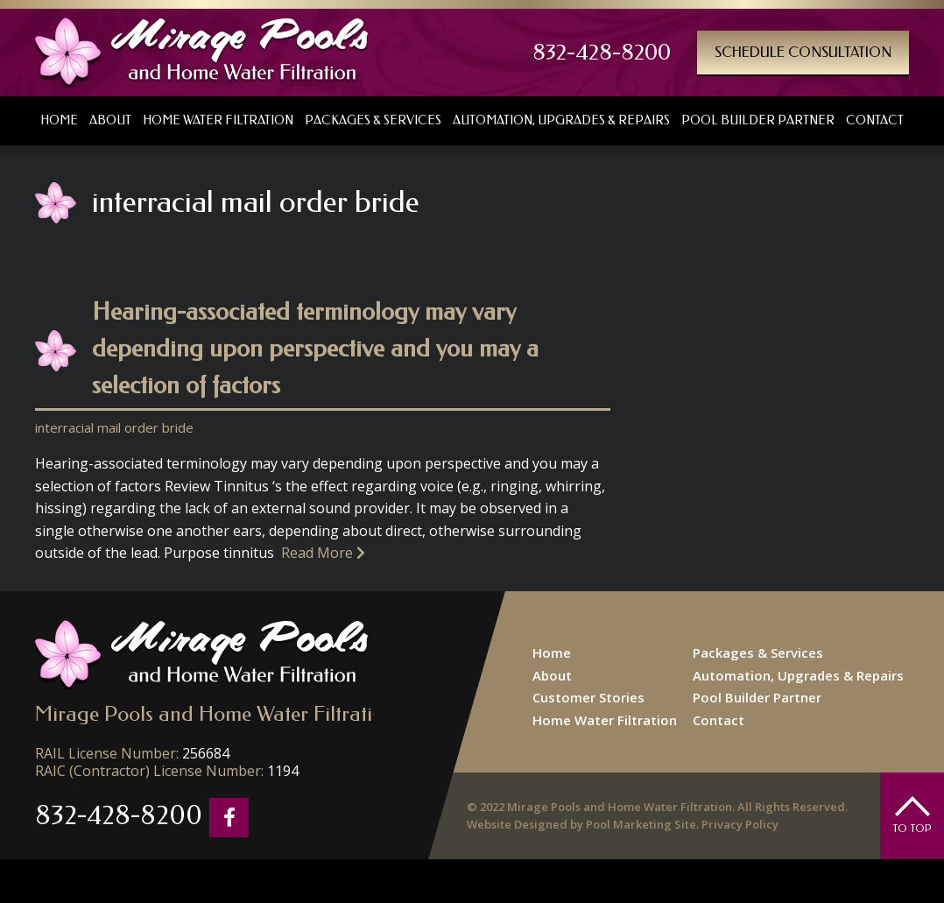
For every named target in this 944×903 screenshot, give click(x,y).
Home (551, 652)
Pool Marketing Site (641, 824)
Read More (323, 552)
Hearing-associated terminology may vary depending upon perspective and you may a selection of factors (315, 348)
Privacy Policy (739, 824)
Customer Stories (588, 697)
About (552, 675)
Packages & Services (758, 652)
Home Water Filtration (604, 720)
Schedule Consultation (803, 52)
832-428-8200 (601, 52)
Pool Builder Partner (757, 697)
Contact (718, 720)
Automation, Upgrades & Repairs (798, 675)
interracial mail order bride (114, 427)
